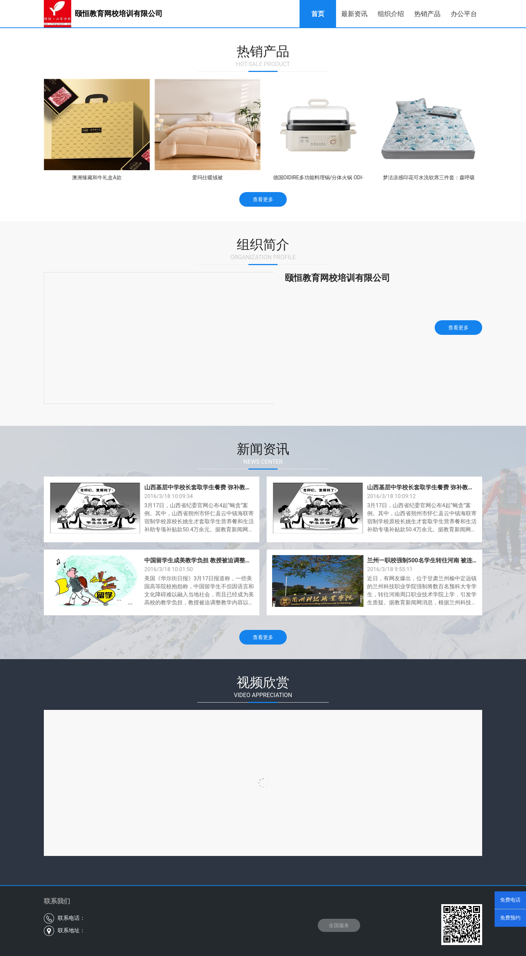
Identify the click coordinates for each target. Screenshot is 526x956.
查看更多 (263, 199)
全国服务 (339, 925)
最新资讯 (354, 14)
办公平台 (464, 14)
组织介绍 (391, 14)
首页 (317, 14)
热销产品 (427, 14)
